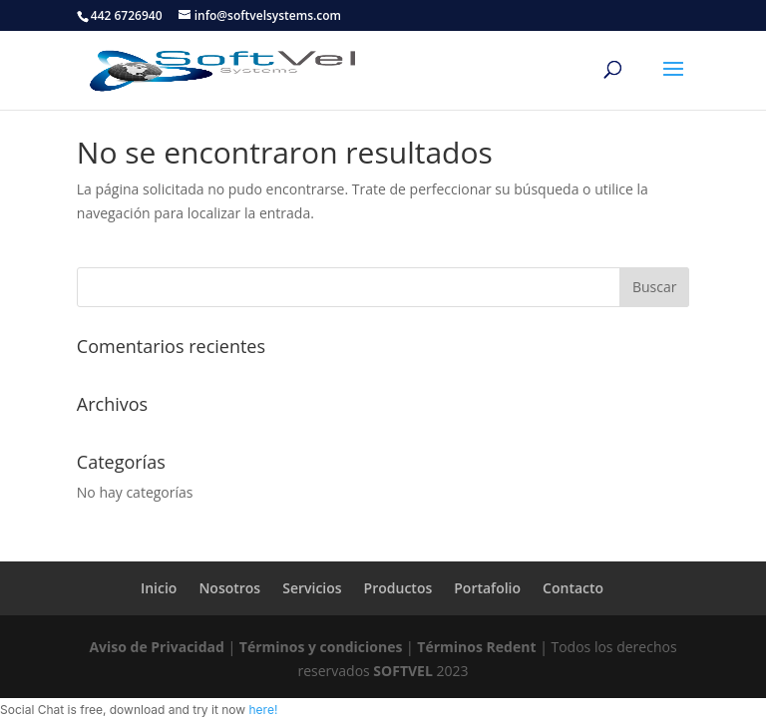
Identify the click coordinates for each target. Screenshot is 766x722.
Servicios (311, 587)
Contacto (573, 587)
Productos (398, 587)
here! (262, 709)
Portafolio (487, 587)
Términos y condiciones (321, 646)
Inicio (159, 587)
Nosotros (229, 587)
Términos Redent (476, 646)
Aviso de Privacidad (156, 646)
